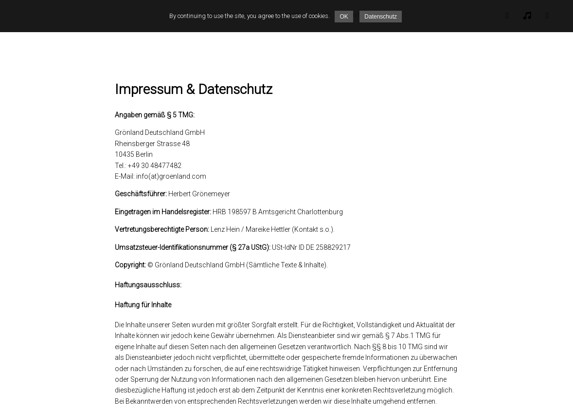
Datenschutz (380, 16)
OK (344, 16)
